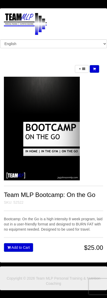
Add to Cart (18, 247)
